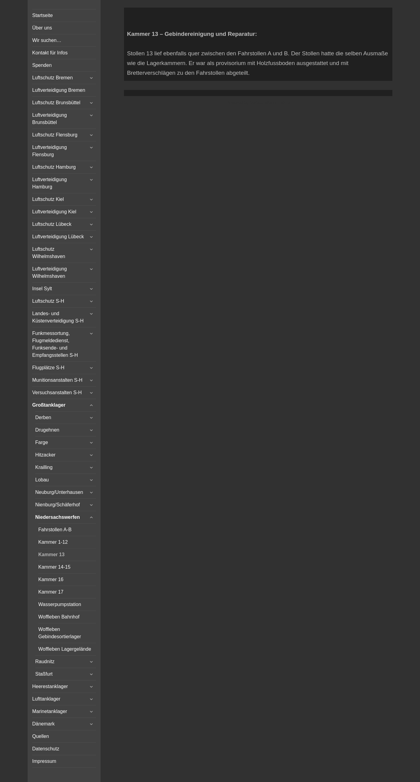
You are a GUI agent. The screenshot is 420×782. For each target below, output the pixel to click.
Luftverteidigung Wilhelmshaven (49, 272)
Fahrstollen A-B (54, 529)
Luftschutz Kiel (48, 199)
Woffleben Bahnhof (59, 616)
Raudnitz (44, 661)
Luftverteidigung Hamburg (49, 183)
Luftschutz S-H (48, 301)
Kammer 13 (51, 554)
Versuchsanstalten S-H (57, 392)
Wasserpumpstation (59, 604)
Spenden (42, 65)
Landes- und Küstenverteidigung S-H (58, 317)
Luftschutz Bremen (52, 77)
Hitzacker (45, 454)
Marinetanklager (49, 711)
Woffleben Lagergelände (64, 649)
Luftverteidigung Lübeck (58, 236)
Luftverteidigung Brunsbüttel (49, 118)
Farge (41, 442)
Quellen (40, 736)
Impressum (44, 761)
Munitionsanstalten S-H (57, 380)
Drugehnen (47, 429)
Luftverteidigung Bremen (58, 90)
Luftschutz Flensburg (54, 134)
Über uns (42, 27)
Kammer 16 (51, 579)
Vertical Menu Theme (270, 102)
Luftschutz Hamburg (54, 167)
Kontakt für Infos (50, 52)
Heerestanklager (50, 686)
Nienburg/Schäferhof (57, 504)
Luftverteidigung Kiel (54, 211)
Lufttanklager (46, 698)
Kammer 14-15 (54, 567)
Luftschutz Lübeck (51, 224)
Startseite (42, 15)
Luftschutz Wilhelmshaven (48, 252)
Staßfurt (44, 674)
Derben (43, 417)
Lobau (42, 479)
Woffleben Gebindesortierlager (59, 633)
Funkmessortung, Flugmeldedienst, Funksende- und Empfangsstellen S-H (55, 344)
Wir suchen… (46, 40)
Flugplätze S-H (48, 367)
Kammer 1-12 (53, 542)
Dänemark (43, 723)
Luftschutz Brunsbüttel (56, 102)
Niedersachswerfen (57, 517)
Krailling (44, 467)
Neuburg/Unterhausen (59, 492)
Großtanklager (48, 405)
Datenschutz (45, 748)
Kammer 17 (51, 591)
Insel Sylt (42, 288)
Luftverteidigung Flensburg (49, 151)
